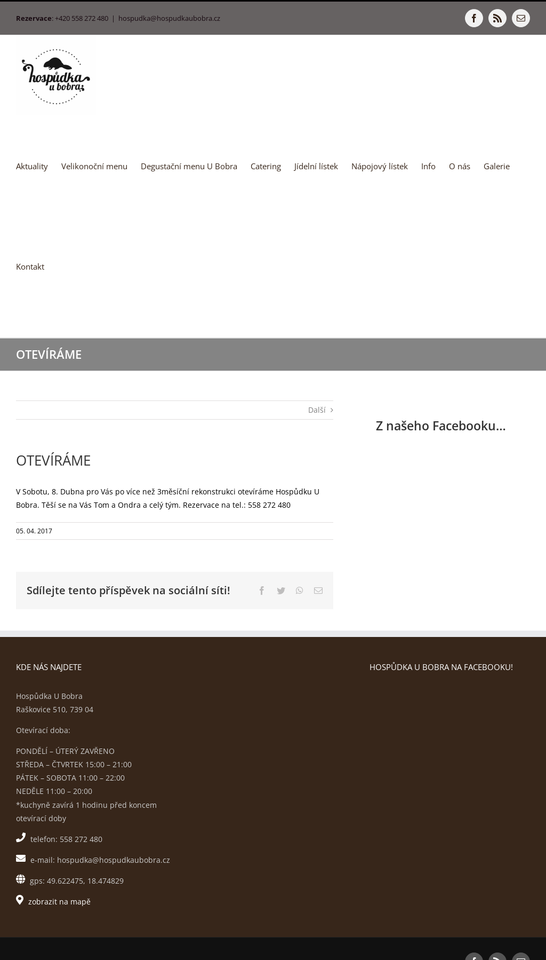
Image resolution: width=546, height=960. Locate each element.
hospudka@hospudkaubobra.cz (169, 18)
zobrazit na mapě (59, 901)
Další (317, 410)
